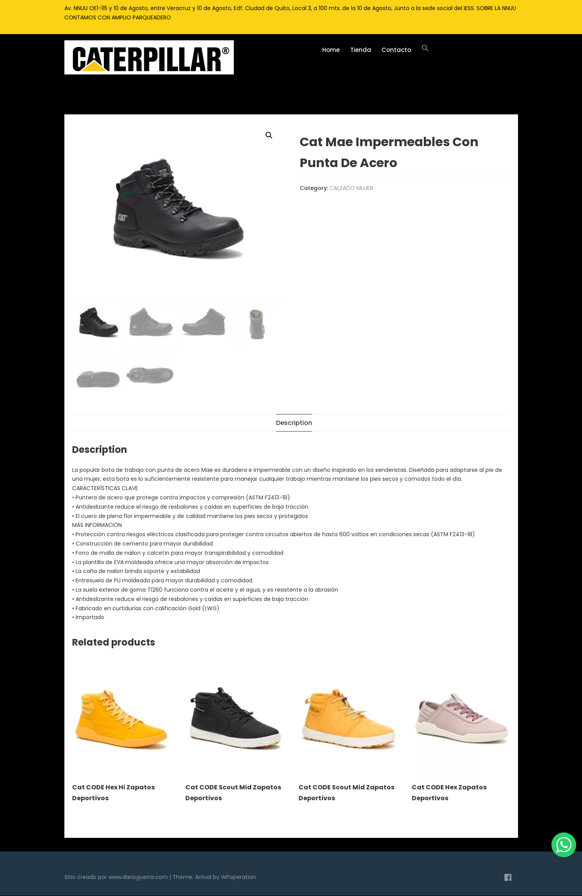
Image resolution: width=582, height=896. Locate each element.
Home (331, 50)
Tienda (360, 50)
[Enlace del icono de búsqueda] (425, 50)
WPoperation (238, 877)
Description (294, 423)
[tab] (294, 423)
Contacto (396, 50)
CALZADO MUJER (351, 188)
